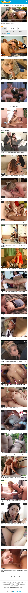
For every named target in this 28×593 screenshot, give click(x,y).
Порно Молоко (17, 591)
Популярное (21, 576)
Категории (14, 578)
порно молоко (13, 587)
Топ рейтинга (14, 576)
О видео (4, 28)
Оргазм (8, 33)
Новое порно (6, 576)
